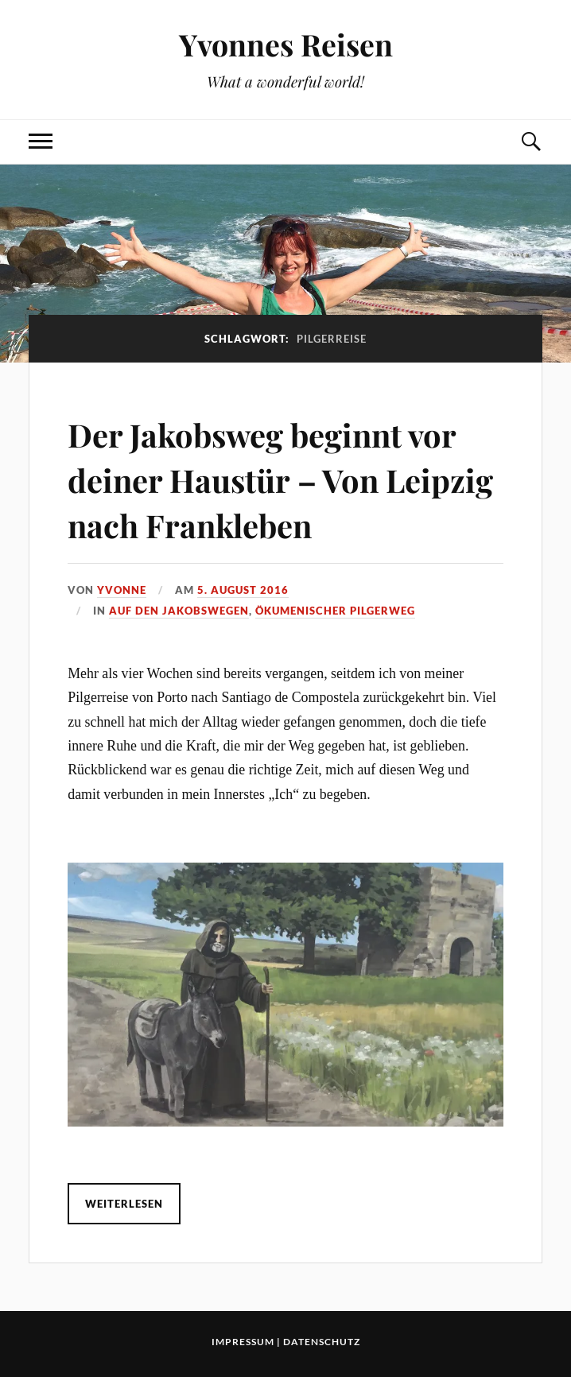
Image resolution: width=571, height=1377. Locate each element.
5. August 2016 (243, 590)
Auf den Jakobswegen (179, 610)
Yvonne (121, 590)
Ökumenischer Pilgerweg (335, 610)
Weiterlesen (124, 1203)
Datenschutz (321, 1342)
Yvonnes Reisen (285, 44)
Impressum (243, 1342)
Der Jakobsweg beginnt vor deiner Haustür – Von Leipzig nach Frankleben (283, 478)
